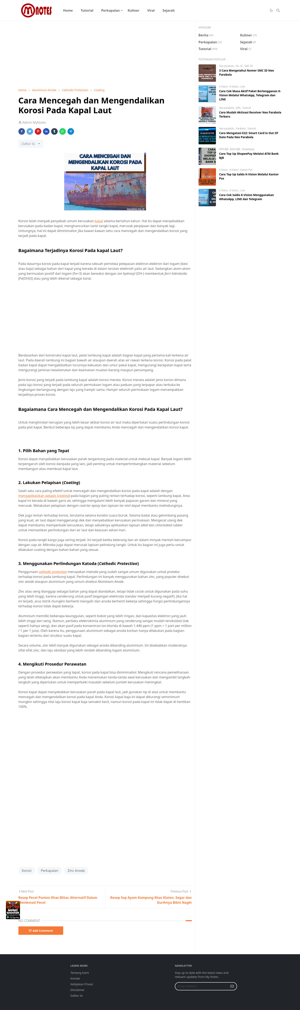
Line (242, 86)
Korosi (26, 870)
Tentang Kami (79, 973)
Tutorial (246, 108)
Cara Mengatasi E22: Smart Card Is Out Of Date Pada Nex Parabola (248, 135)
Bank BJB (235, 149)
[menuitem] (68, 10)
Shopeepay (248, 149)
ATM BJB (224, 149)
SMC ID (249, 66)
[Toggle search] (278, 10)
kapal (99, 221)
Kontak (75, 978)
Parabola (241, 128)
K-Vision (234, 86)
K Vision (224, 86)
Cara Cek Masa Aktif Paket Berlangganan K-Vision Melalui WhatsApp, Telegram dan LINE (250, 95)
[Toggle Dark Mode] (271, 10)
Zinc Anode (76, 870)
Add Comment (41, 931)
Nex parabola (227, 66)
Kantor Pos (246, 170)
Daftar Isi (76, 996)
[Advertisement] (105, 54)
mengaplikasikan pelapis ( (43, 495)
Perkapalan (49, 870)
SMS (238, 108)
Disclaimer (77, 990)
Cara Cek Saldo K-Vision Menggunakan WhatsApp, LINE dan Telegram (246, 197)
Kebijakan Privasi (81, 984)
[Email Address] (201, 986)
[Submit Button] (232, 986)
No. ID (239, 66)
